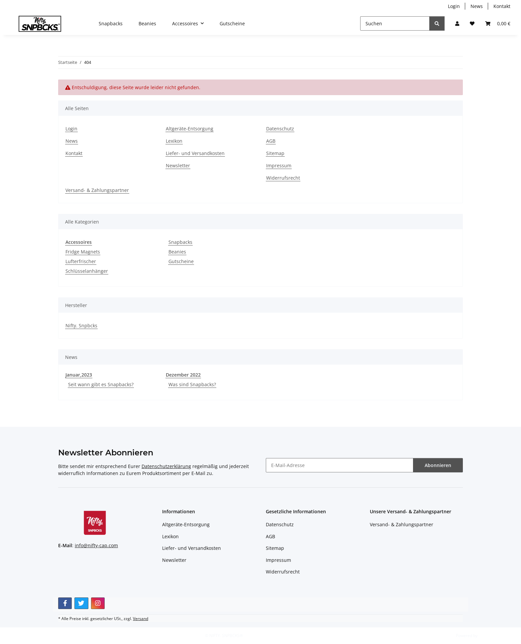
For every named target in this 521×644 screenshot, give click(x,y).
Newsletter (178, 165)
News (476, 6)
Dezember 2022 (183, 375)
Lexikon (174, 141)
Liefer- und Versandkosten (195, 153)
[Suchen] (395, 23)
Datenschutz (280, 128)
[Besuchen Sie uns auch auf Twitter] (81, 603)
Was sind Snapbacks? (192, 384)
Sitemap (275, 153)
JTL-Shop (486, 635)
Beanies (177, 251)
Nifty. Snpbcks (81, 325)
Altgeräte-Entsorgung (189, 128)
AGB (270, 141)
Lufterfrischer (80, 261)
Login (454, 6)
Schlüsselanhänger (86, 271)
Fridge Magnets (82, 251)
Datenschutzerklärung (166, 466)
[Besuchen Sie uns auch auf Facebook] (65, 603)
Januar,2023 (78, 375)
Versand (140, 618)
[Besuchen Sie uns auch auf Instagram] (98, 603)
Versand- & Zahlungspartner (97, 190)
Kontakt (501, 6)
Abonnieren (438, 465)
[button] (457, 23)
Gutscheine (181, 261)
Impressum (278, 165)
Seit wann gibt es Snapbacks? (101, 384)
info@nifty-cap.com (96, 545)
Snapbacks (180, 242)
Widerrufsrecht (283, 178)
